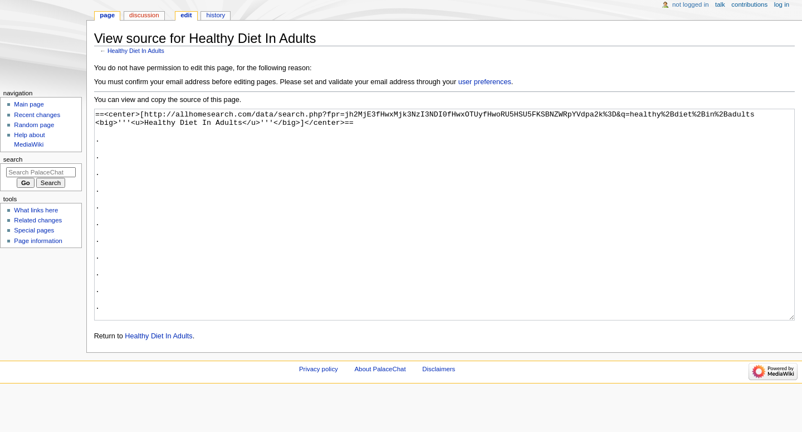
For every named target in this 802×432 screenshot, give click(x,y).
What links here (36, 210)
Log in (781, 4)
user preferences (484, 82)
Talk (720, 4)
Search (13, 159)
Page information (38, 240)
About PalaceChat (380, 410)
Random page (34, 125)
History (216, 15)
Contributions (749, 4)
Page (107, 15)
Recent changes (37, 114)
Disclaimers (438, 410)
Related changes (38, 220)
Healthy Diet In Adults (135, 50)
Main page (29, 104)
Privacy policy (318, 410)
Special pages (34, 230)
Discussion (144, 15)
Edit (186, 15)
